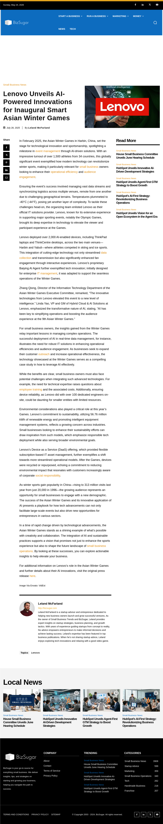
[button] (155, 22)
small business (89, 166)
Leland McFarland (39, 127)
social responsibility (48, 475)
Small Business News (15, 84)
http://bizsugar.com (47, 608)
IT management (47, 273)
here (32, 576)
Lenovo (35, 652)
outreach (44, 354)
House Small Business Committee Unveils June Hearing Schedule (18, 722)
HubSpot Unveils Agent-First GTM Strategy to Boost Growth (136, 183)
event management (48, 151)
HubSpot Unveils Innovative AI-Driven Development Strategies (60, 722)
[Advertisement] (81, 59)
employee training (30, 389)
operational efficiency (64, 171)
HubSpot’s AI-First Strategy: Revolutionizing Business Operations (133, 199)
